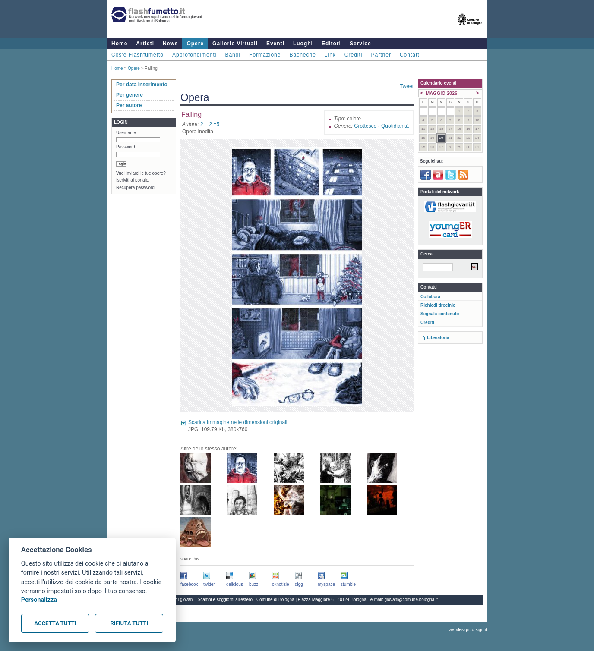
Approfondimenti (194, 55)
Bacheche (302, 55)
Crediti (353, 55)
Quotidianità (395, 126)
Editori (331, 44)
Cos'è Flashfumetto (137, 55)
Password (125, 147)
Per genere (129, 95)
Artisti (145, 44)
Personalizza (39, 600)
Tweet (407, 86)
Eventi (275, 44)
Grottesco (365, 126)
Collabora (430, 296)
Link (330, 55)
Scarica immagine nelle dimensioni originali (237, 422)
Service (360, 44)
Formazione (265, 55)
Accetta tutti (55, 623)
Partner (381, 55)
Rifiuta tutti (129, 623)
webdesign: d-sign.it (468, 629)
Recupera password (135, 187)
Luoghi (303, 44)
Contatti (410, 55)
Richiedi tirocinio (437, 305)
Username (126, 132)
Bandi (232, 55)
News (170, 44)
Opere (195, 44)
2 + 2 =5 (209, 124)
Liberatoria (438, 337)
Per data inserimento (141, 85)
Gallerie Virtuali (235, 44)
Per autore (129, 105)
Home (119, 44)
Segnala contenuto (439, 313)
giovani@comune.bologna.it (411, 599)
